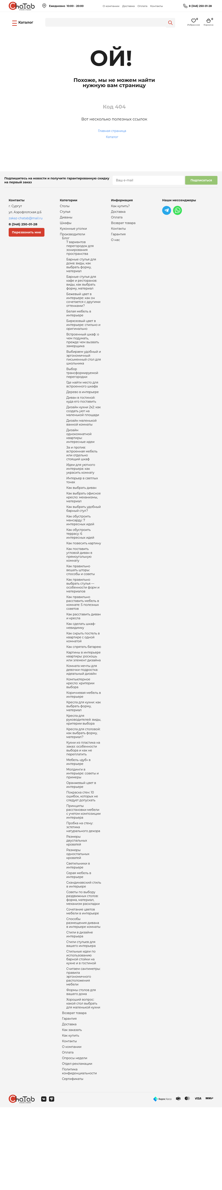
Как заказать (72, 1108)
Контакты (156, 6)
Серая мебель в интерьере (78, 939)
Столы (65, 206)
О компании (111, 6)
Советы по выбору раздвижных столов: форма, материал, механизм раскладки (83, 964)
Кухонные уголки (73, 230)
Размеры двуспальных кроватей (76, 901)
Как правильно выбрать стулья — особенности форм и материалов (83, 621)
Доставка (128, 6)
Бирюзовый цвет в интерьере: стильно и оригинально (83, 336)
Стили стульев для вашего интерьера (81, 1014)
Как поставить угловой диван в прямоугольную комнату (79, 588)
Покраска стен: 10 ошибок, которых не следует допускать (82, 853)
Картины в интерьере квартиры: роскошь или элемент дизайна (83, 699)
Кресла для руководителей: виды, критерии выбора (83, 768)
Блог (65, 241)
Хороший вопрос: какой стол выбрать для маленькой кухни (83, 1080)
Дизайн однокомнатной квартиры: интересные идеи (80, 458)
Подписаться (201, 180)
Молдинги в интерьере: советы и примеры (82, 827)
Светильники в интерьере (78, 929)
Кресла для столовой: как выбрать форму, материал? (83, 783)
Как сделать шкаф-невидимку (81, 666)
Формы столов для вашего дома (81, 1067)
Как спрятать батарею (83, 689)
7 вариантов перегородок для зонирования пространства (80, 251)
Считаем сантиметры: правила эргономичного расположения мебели (83, 1050)
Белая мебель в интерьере (78, 324)
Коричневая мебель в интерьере (83, 741)
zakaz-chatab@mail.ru (25, 218)
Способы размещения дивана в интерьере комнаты (83, 991)
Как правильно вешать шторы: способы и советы (80, 605)
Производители (72, 237)
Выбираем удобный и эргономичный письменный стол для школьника (83, 372)
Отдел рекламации (77, 1145)
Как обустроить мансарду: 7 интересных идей (80, 550)
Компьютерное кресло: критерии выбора (80, 729)
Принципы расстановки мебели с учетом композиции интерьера (83, 869)
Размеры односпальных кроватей (77, 916)
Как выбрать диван (81, 515)
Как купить (70, 1115)
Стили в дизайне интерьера (79, 1004)
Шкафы (65, 224)
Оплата (142, 6)
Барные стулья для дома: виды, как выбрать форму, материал (81, 270)
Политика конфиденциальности (79, 1153)
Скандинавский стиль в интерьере (83, 949)
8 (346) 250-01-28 (200, 6)
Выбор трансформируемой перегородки (82, 389)
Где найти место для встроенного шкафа (82, 402)
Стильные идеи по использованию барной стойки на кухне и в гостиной (81, 1029)
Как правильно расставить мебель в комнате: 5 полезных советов (82, 640)
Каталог (112, 137)
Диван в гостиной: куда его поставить (81, 418)
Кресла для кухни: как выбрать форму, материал (83, 754)
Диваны (66, 218)
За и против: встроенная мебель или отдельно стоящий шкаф (81, 477)
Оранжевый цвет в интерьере (81, 840)
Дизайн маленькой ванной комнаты (81, 443)
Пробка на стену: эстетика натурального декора (83, 886)
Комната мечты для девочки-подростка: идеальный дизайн (82, 714)
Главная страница (112, 131)
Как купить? (120, 206)
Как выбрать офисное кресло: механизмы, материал (83, 525)
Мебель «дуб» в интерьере (78, 815)
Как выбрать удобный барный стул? (83, 538)
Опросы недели (74, 1139)
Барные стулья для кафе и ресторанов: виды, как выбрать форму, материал (81, 289)
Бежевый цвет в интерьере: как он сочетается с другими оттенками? (83, 309)
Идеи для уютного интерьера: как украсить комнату (80, 494)
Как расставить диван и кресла (83, 656)
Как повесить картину (83, 575)
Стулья (65, 212)
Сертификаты (72, 1161)
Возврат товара (74, 1090)
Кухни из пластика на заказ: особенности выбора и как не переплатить (83, 800)
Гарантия (69, 1096)
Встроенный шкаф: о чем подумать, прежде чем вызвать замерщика (82, 353)
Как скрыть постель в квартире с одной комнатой (83, 678)
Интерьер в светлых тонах (82, 506)
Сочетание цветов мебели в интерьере (82, 979)
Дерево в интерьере (82, 410)
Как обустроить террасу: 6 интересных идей (80, 565)
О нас (115, 243)
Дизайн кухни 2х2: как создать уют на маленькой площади (83, 430)
